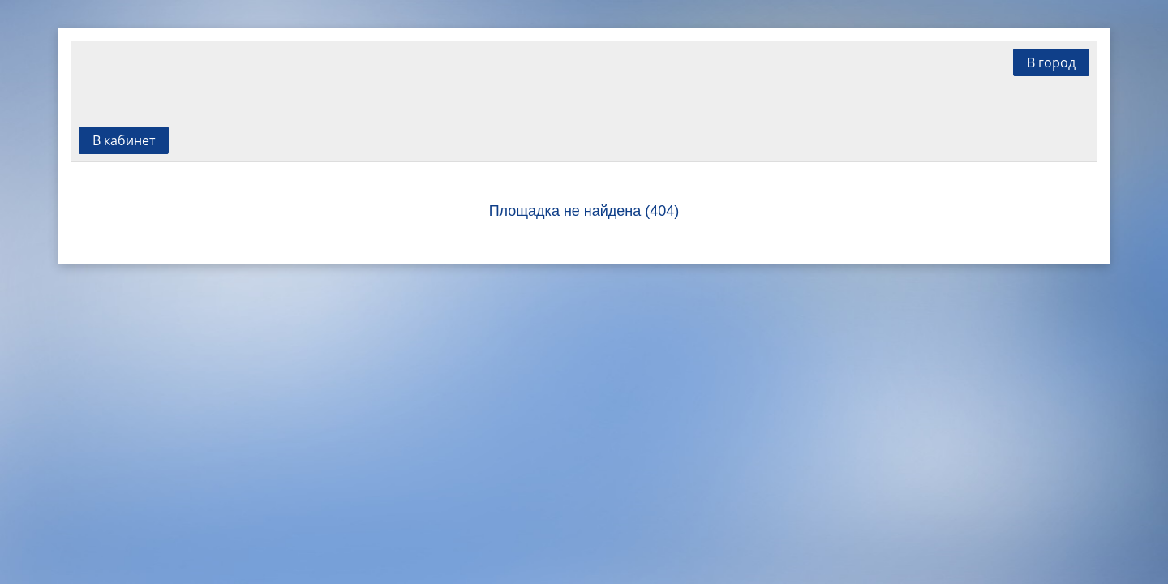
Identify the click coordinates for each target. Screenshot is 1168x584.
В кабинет (123, 140)
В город (1051, 62)
